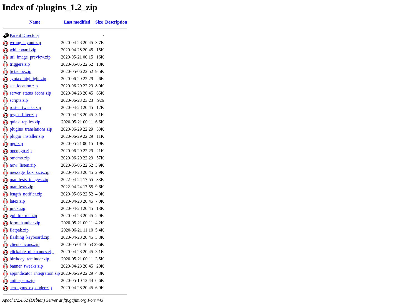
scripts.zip (19, 100)
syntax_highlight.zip (28, 78)
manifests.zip (21, 186)
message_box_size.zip (29, 172)
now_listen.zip (23, 165)
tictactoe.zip (20, 71)
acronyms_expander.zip (31, 287)
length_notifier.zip (26, 194)
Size (99, 22)
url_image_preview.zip (30, 57)
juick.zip (17, 208)
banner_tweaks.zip (26, 266)
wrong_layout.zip (25, 42)
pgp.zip (16, 143)
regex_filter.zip (23, 114)
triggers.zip (20, 64)
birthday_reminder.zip (29, 258)
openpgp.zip (21, 150)
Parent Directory (24, 35)
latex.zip (17, 201)
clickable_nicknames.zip (32, 251)
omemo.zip (20, 158)
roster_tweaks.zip (25, 107)
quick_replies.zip (25, 122)
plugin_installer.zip (27, 136)
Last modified (77, 22)
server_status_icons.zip (30, 93)
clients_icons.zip (24, 244)
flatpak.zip (19, 230)
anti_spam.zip (22, 280)
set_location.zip (24, 85)
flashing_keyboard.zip (29, 237)
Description (116, 22)
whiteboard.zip (23, 49)
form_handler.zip (25, 222)
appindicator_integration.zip (35, 273)
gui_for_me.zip (23, 215)
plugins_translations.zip (31, 129)
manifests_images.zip (29, 179)
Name (34, 22)
